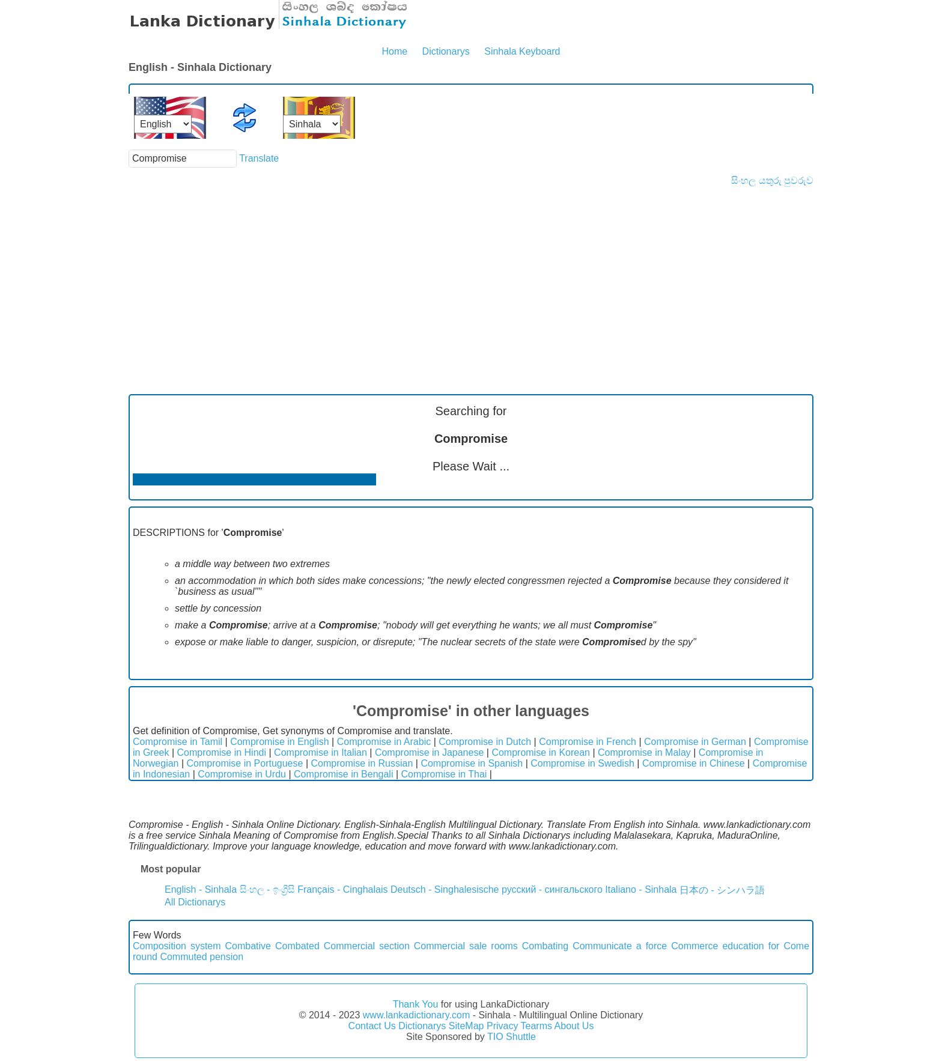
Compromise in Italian (320, 752)
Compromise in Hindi (222, 752)
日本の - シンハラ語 (722, 890)
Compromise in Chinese (693, 763)
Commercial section (367, 946)
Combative (248, 946)
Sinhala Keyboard (522, 51)
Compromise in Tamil (177, 742)
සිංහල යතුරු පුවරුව (772, 180)
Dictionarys (446, 51)
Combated (297, 946)
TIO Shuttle (511, 1037)
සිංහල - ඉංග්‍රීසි (267, 889)
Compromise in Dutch (485, 742)
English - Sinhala (201, 889)
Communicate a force (620, 946)
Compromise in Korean (540, 752)
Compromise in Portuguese (245, 763)
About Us (574, 1026)
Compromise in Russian (362, 763)
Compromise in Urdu (242, 774)
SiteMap (466, 1026)
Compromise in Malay (644, 752)
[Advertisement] (471, 276)
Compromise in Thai (444, 774)
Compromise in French (587, 742)
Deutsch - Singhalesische (444, 889)
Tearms (536, 1026)
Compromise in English (279, 742)
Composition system (177, 946)
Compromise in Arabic (384, 742)
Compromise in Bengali (343, 774)
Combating (545, 946)
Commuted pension (201, 957)
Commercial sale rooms (466, 946)
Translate (259, 158)
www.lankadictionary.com (416, 1015)
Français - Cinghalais (342, 889)
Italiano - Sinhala (640, 889)
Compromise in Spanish (472, 763)
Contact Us (372, 1026)
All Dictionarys (195, 902)
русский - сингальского (552, 889)
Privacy (502, 1026)
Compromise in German (695, 742)
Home (394, 51)
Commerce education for (725, 946)
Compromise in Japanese (429, 752)
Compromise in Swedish (582, 763)
